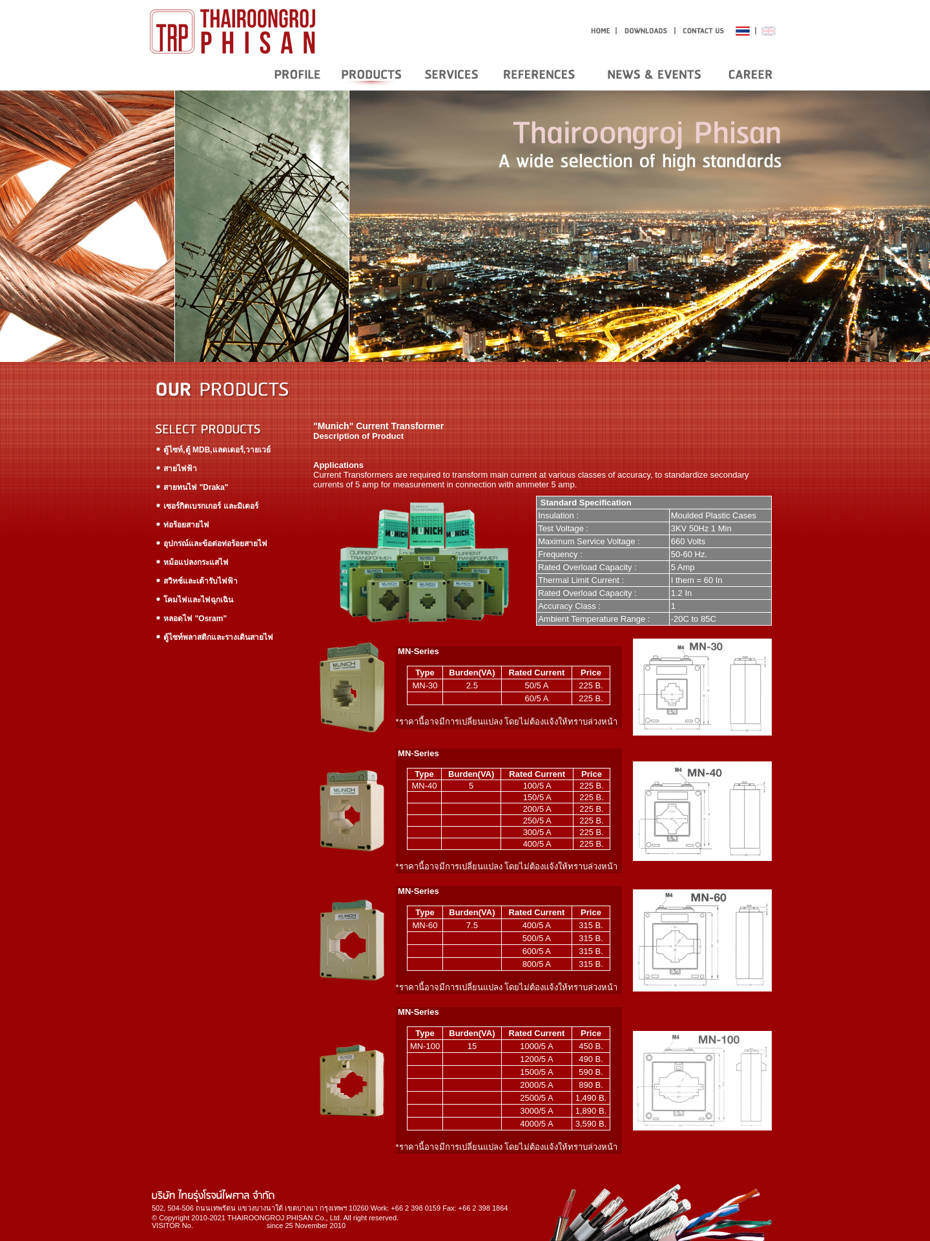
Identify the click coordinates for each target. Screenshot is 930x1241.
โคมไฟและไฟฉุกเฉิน (194, 599)
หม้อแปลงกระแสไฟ (192, 562)
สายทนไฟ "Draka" (191, 487)
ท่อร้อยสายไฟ (182, 524)
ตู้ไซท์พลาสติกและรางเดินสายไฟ (214, 637)
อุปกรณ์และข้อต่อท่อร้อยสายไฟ (211, 543)
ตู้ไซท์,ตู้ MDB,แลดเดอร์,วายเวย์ (213, 449)
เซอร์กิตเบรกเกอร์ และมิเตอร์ (206, 506)
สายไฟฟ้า (176, 468)
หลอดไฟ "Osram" (191, 618)
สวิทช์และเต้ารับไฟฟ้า (196, 581)
